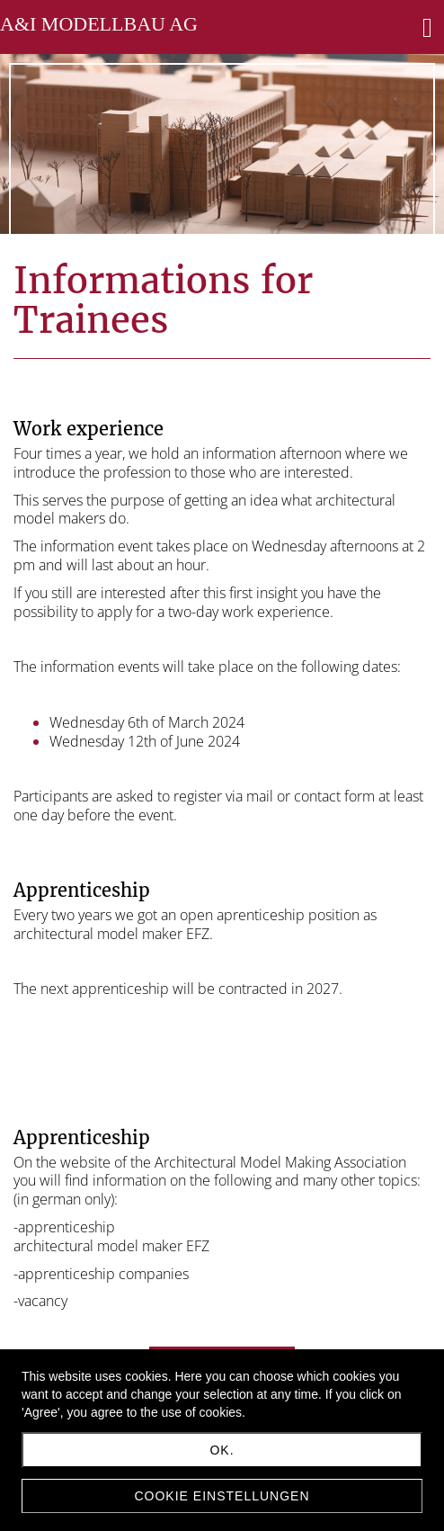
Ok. (221, 1450)
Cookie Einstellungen (221, 1496)
